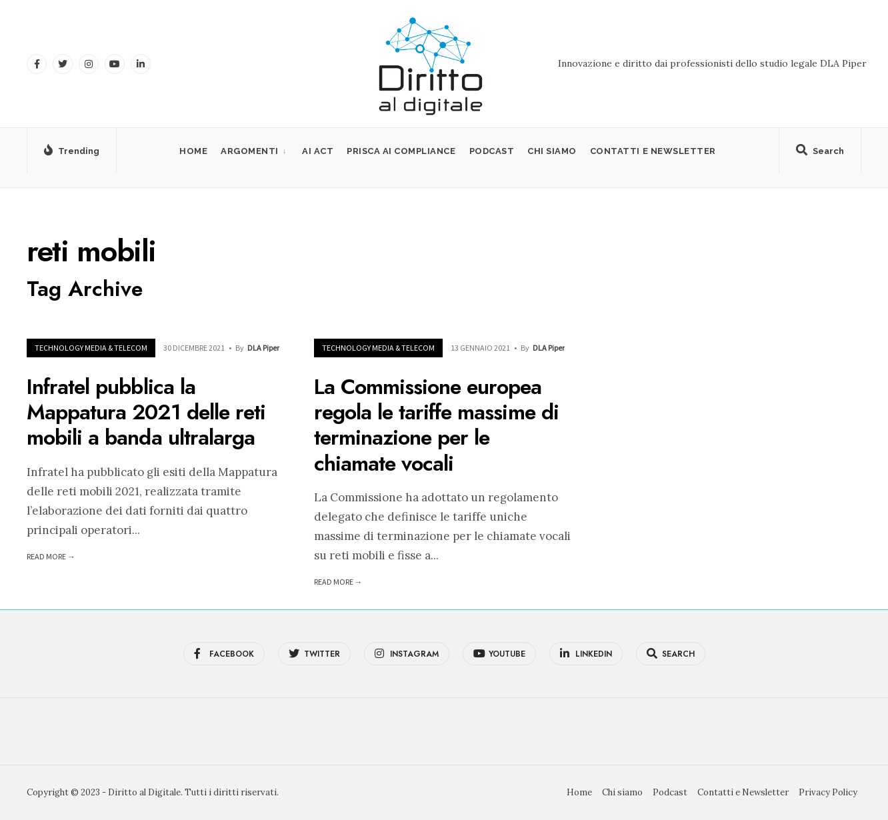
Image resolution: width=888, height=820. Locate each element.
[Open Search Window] (820, 153)
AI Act (317, 151)
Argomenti (250, 151)
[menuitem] (254, 151)
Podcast (492, 151)
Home (193, 151)
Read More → (51, 556)
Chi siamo (552, 151)
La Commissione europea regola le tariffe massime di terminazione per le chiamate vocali (436, 425)
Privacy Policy (828, 792)
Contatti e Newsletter (653, 151)
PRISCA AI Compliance (401, 151)
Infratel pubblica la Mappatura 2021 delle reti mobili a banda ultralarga (146, 412)
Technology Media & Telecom (91, 348)
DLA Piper (263, 348)
